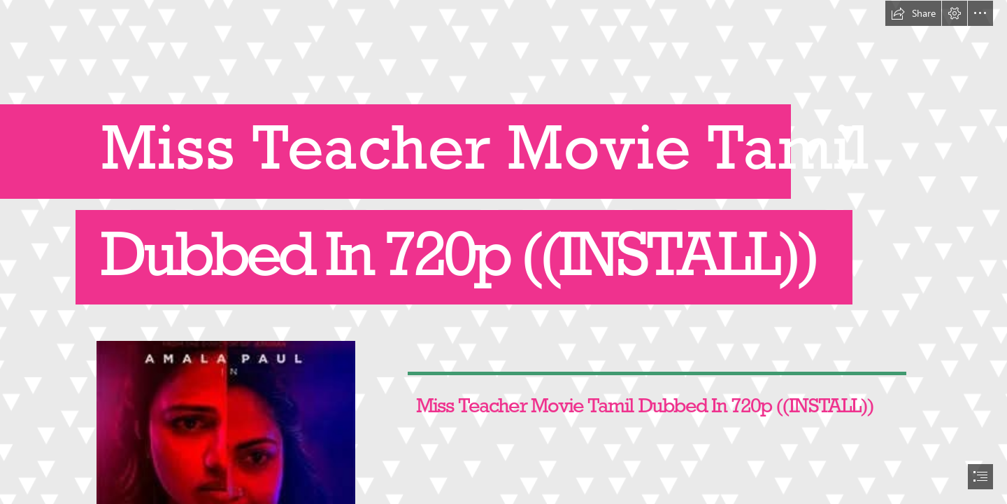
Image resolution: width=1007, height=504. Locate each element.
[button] (913, 13)
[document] (503, 252)
